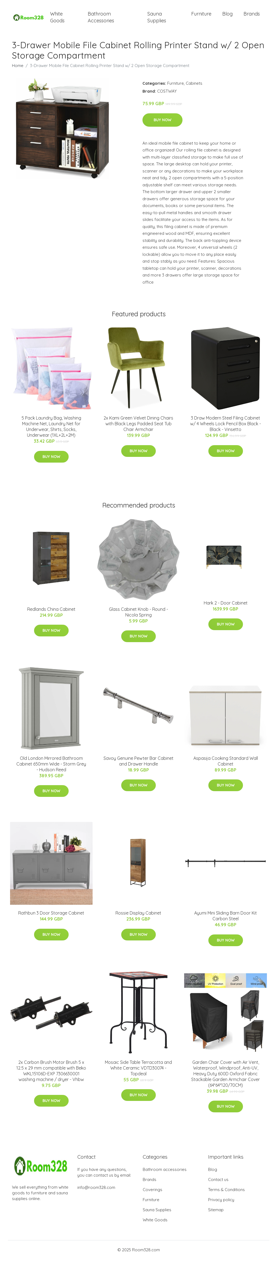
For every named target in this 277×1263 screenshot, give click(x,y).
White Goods (57, 19)
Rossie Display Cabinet (138, 916)
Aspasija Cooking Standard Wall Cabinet (225, 764)
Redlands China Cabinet (51, 613)
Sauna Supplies (156, 19)
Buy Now (162, 123)
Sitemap (216, 1213)
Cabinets (194, 87)
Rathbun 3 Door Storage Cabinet (51, 916)
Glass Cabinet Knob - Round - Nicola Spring (138, 615)
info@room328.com (96, 1191)
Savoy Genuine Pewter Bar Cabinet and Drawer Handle (138, 764)
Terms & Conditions (226, 1193)
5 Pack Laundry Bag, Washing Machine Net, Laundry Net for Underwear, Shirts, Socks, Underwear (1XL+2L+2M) (51, 430)
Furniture (201, 16)
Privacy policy (221, 1203)
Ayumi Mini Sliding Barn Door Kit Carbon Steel (225, 919)
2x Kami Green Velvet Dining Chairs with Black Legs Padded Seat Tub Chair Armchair (138, 427)
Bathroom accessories (165, 1173)
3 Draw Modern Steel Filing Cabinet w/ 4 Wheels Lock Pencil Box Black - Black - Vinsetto (225, 427)
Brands (251, 16)
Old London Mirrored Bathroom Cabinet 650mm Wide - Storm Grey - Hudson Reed (51, 767)
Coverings (152, 1193)
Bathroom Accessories (101, 19)
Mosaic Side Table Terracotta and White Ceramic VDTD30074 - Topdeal (138, 1071)
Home (17, 69)
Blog (227, 16)
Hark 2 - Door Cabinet (226, 606)
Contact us (218, 1183)
